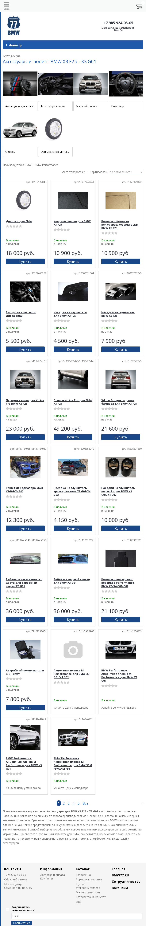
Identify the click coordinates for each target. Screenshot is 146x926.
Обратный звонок (15, 879)
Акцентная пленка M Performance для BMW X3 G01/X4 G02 (72, 674)
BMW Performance (46, 165)
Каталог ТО (83, 875)
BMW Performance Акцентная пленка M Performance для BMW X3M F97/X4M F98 (73, 763)
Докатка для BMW (19, 221)
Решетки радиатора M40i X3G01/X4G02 (24, 489)
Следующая (141, 803)
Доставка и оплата (52, 875)
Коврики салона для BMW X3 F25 (72, 222)
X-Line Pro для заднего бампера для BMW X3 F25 (119, 401)
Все (85, 803)
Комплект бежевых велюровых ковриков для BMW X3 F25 (120, 224)
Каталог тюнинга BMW (91, 897)
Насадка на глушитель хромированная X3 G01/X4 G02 (72, 491)
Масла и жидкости (88, 892)
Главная (118, 869)
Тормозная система (89, 879)
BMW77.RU (120, 875)
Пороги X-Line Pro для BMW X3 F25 (73, 401)
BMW (28, 165)
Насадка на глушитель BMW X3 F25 (118, 314)
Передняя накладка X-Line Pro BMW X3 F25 (25, 401)
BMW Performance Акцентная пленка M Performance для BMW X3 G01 (119, 675)
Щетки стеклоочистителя (88, 886)
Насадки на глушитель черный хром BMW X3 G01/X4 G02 (118, 491)
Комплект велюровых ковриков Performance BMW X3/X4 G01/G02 (117, 582)
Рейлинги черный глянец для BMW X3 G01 (72, 580)
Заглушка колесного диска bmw (21, 314)
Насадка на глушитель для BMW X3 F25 (70, 314)
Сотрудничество (126, 881)
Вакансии (120, 888)
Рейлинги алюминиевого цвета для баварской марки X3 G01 (24, 582)
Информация (51, 869)
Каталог (83, 869)
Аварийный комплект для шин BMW (25, 672)
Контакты (12, 869)
